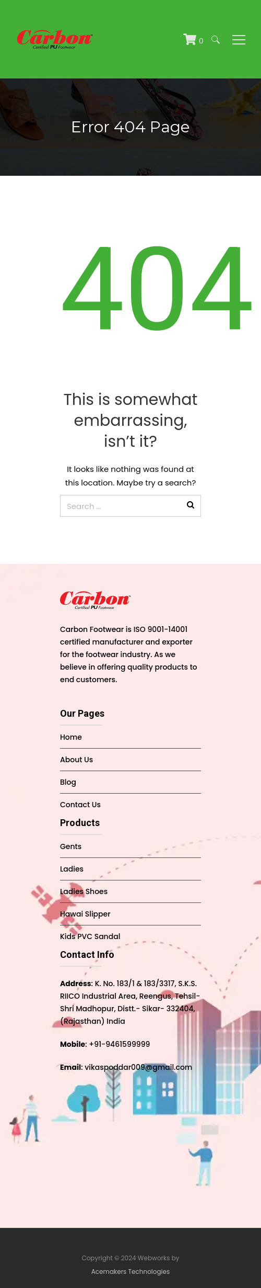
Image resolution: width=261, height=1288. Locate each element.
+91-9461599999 (119, 1044)
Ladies (72, 869)
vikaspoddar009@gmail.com (138, 1067)
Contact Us (80, 804)
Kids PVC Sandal (90, 936)
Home (71, 737)
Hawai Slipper (85, 914)
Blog (68, 782)
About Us (76, 759)
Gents (70, 846)
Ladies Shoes (84, 891)
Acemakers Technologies (130, 1271)
